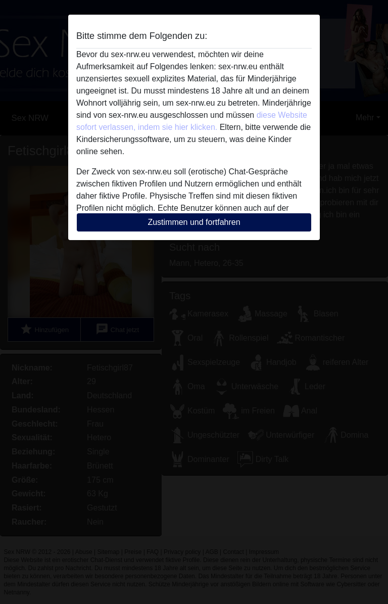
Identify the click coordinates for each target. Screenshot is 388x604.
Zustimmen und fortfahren (194, 222)
